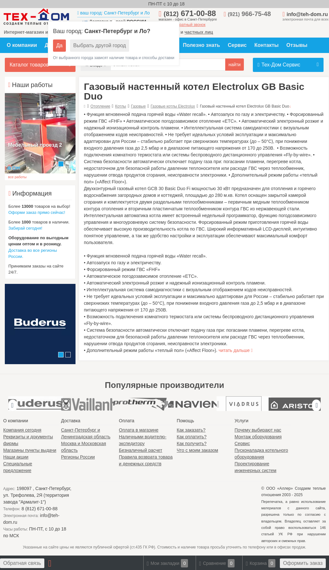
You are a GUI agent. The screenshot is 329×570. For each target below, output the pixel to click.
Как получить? (192, 443)
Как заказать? (191, 430)
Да (59, 45)
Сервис (237, 45)
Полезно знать (201, 45)
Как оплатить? (192, 436)
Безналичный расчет (140, 450)
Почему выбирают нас (258, 430)
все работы (17, 177)
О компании (22, 45)
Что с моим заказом (197, 450)
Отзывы (296, 45)
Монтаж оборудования (258, 436)
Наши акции (15, 457)
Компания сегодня (22, 430)
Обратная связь (22, 563)
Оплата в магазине (138, 430)
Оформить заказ (303, 563)
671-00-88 (190, 13)
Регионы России (78, 457)
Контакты (266, 45)
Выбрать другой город (99, 45)
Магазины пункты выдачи (29, 450)
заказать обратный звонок (182, 24)
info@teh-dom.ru (307, 14)
